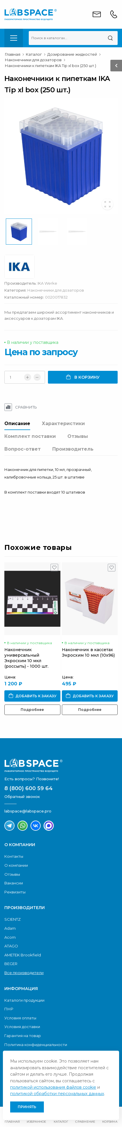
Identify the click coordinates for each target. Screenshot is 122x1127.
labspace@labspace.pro (27, 811)
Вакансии (13, 883)
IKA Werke (47, 283)
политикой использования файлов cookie (53, 1087)
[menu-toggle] (13, 38)
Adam (10, 928)
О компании (16, 865)
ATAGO (11, 946)
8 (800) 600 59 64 (28, 788)
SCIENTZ (12, 919)
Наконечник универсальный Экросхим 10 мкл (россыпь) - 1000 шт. (26, 658)
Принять (27, 1107)
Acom (10, 937)
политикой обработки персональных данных (57, 1093)
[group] (61, 156)
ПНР (8, 1009)
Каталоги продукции (24, 1000)
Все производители (24, 972)
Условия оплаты (20, 1018)
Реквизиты (15, 892)
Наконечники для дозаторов (55, 290)
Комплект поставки (30, 436)
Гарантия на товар (22, 1035)
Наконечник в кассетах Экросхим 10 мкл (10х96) (88, 652)
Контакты (13, 856)
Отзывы (77, 436)
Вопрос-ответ (22, 449)
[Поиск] (110, 38)
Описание (17, 423)
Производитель (73, 449)
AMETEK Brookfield (22, 955)
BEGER (10, 963)
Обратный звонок (22, 796)
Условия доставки (22, 1026)
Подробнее (32, 709)
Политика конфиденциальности (35, 1044)
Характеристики (63, 423)
